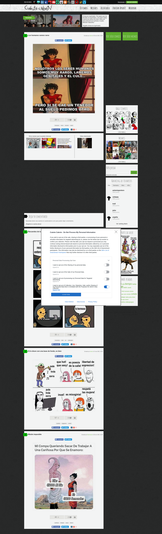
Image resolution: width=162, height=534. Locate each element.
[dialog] (81, 267)
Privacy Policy (92, 302)
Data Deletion (69, 302)
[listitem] (81, 260)
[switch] (106, 265)
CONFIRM (66, 294)
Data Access (81, 302)
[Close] (117, 232)
